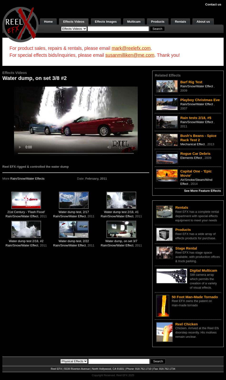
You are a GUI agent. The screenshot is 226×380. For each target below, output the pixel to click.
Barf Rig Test (191, 82)
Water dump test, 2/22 (74, 241)
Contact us (213, 4)
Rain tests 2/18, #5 (195, 118)
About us (203, 21)
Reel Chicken (186, 324)
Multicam (134, 21)
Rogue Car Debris (195, 153)
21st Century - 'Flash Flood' (26, 212)
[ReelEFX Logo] (20, 24)
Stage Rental (186, 248)
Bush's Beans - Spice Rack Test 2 (198, 138)
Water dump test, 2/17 (74, 212)
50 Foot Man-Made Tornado (195, 297)
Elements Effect (191, 158)
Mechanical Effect (193, 144)
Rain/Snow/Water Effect (21, 216)
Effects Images (106, 21)
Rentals (180, 21)
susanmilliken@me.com (129, 55)
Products (157, 21)
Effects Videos (73, 21)
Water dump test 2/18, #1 (121, 212)
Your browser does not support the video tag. (76, 121)
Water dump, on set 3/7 (121, 241)
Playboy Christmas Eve (200, 100)
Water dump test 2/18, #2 (26, 241)
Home (48, 21)
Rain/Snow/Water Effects (27, 178)
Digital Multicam (203, 270)
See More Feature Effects (202, 191)
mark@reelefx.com (131, 48)
